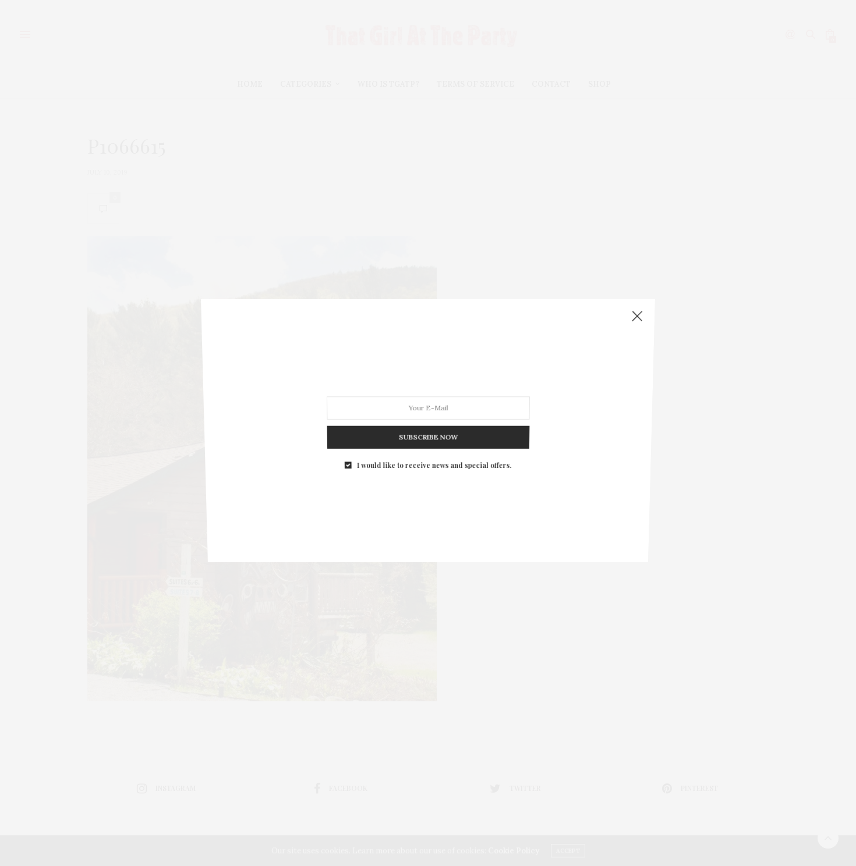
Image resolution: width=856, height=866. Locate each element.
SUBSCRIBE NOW (428, 430)
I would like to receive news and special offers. (434, 456)
